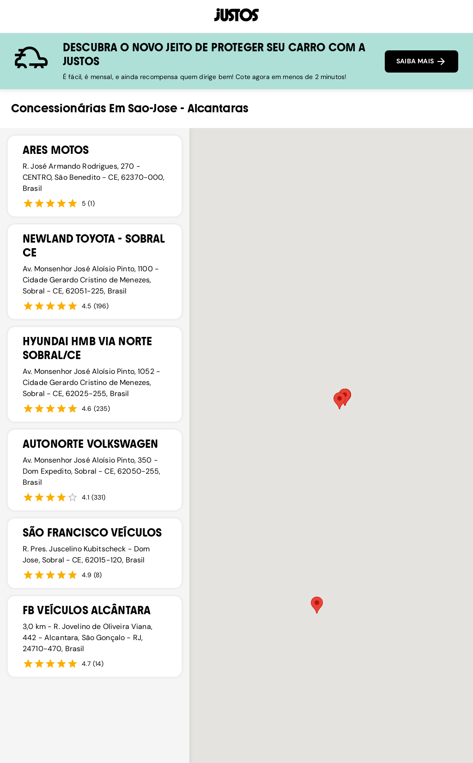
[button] (340, 400)
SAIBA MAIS (421, 61)
